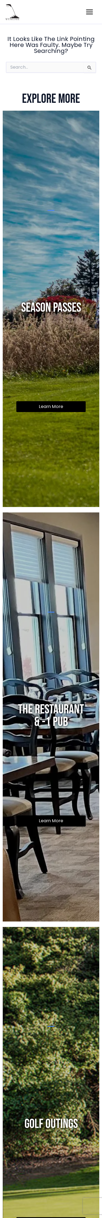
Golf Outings (51, 1124)
